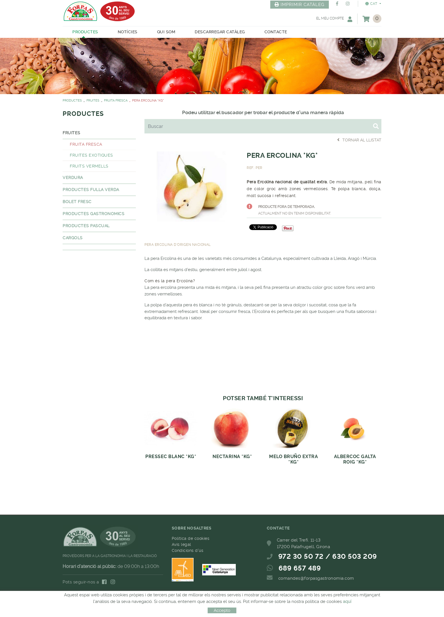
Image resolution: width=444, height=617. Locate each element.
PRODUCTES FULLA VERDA (91, 189)
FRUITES (92, 100)
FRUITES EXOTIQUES (91, 155)
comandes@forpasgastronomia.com (316, 578)
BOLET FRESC (77, 201)
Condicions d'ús (188, 550)
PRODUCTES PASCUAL (86, 225)
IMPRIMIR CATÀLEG (300, 4)
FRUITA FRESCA (116, 100)
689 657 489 (300, 568)
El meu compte (334, 19)
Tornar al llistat (359, 139)
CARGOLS (73, 237)
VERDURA (73, 177)
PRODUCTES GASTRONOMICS (93, 213)
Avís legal (181, 544)
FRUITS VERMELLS (89, 166)
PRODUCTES (72, 100)
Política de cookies (191, 538)
